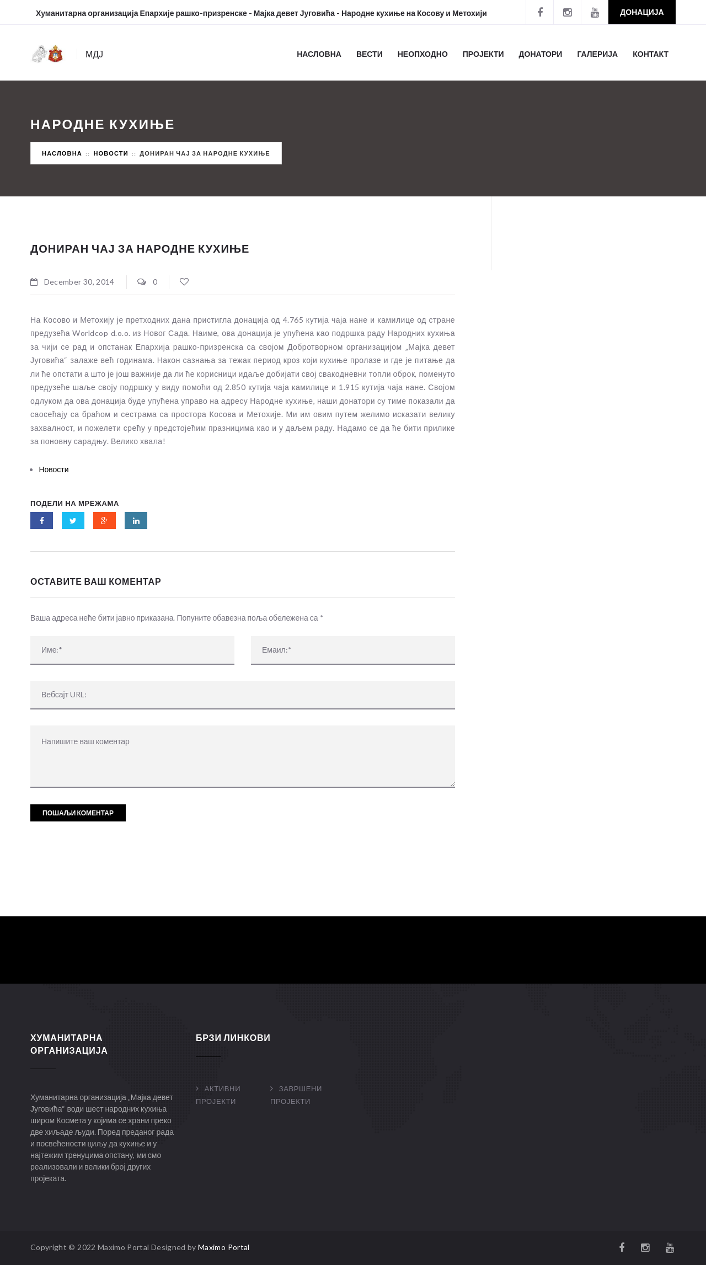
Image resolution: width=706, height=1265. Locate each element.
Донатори (541, 53)
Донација (642, 12)
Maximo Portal (224, 1247)
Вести (369, 53)
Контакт (650, 53)
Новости (110, 153)
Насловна (319, 53)
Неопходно (423, 53)
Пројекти (483, 53)
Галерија (597, 53)
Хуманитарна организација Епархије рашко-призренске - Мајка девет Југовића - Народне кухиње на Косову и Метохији (261, 13)
